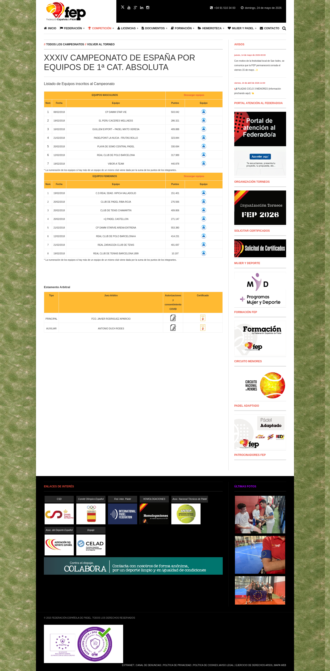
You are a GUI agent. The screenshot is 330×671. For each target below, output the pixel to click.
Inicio (50, 28)
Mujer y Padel (241, 28)
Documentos (153, 28)
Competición (99, 28)
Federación (71, 28)
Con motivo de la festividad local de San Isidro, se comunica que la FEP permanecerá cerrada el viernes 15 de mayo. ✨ (259, 65)
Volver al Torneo (101, 44)
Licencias (126, 28)
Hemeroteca (210, 28)
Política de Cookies (205, 665)
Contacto (269, 28)
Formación (181, 28)
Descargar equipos (194, 95)
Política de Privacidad (177, 665)
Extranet (128, 665)
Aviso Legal (226, 665)
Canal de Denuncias (148, 665)
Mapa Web (280, 665)
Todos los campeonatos (65, 44)
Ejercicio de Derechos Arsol (254, 665)
